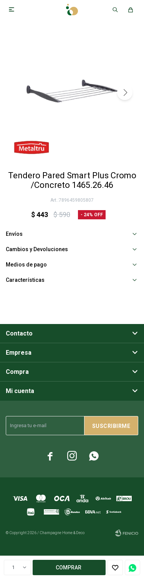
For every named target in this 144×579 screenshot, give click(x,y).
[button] (124, 92)
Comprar (68, 567)
